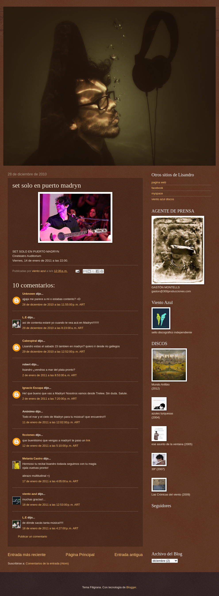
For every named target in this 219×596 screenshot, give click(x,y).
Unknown (28, 293)
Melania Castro (32, 458)
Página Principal (80, 554)
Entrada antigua (129, 554)
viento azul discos (163, 199)
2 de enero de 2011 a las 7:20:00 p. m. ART (49, 398)
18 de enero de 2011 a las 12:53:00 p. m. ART (51, 504)
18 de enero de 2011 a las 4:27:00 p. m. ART (50, 528)
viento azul (29, 493)
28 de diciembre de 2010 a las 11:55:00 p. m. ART (53, 304)
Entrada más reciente (27, 554)
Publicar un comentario (32, 536)
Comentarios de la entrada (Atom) (47, 563)
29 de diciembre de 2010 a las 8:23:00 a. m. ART (52, 328)
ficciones (28, 435)
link (88, 440)
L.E (24, 317)
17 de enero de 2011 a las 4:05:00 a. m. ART (50, 481)
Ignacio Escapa (32, 387)
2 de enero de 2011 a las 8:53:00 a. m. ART (49, 375)
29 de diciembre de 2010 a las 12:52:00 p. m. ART (53, 351)
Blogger (131, 587)
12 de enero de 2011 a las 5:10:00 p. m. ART (50, 445)
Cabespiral (29, 340)
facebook (157, 188)
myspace (157, 193)
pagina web (159, 182)
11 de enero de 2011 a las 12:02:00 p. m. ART (51, 422)
